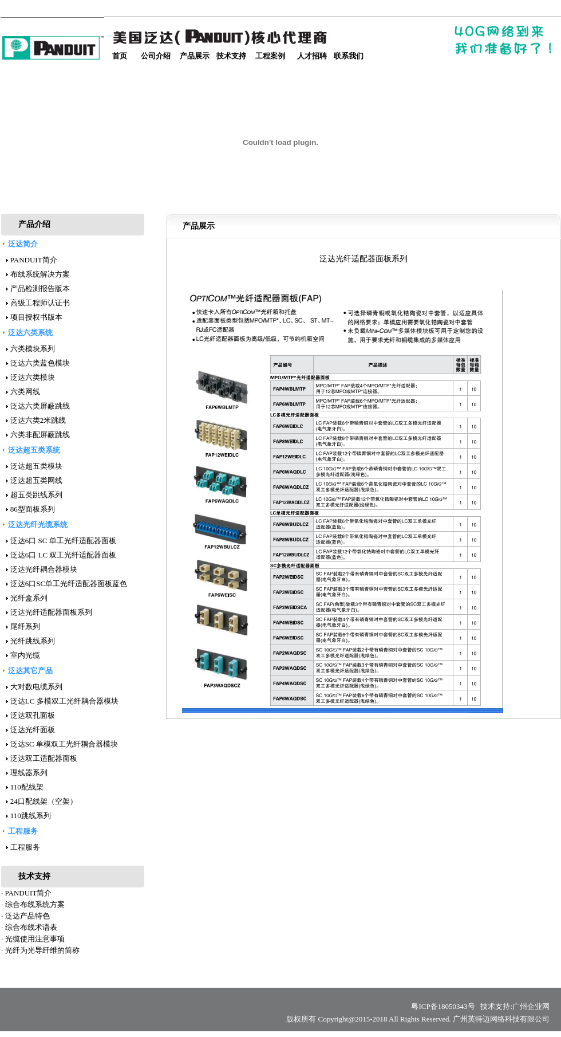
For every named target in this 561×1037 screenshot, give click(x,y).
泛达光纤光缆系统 (38, 524)
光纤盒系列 (29, 598)
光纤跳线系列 (32, 641)
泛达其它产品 (30, 670)
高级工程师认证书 (40, 302)
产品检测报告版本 (40, 288)
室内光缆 (25, 655)
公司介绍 (156, 56)
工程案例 (270, 56)
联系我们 (349, 56)
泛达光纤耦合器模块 (43, 569)
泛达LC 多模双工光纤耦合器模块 (64, 701)
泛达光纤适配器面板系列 (51, 612)
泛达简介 (23, 243)
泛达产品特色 (27, 916)
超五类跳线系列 (36, 494)
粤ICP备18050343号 (445, 1006)
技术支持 (231, 56)
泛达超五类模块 (36, 466)
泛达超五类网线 (36, 480)
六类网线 (25, 391)
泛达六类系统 (30, 332)
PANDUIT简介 (33, 260)
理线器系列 (29, 772)
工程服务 (23, 831)
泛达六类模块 (32, 377)
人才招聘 (312, 56)
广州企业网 (531, 1006)
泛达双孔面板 (32, 715)
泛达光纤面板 (32, 729)
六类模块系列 (32, 348)
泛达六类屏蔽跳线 (40, 406)
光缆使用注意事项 (35, 938)
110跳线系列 (30, 815)
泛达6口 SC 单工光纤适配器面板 (63, 540)
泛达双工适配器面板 (43, 758)
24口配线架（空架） (43, 801)
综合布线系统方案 (35, 904)
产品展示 (195, 56)
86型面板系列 (32, 509)
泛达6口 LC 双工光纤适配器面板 (63, 555)
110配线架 (27, 787)
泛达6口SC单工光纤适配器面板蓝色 (68, 583)
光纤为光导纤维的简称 (42, 950)
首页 (119, 56)
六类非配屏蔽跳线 (40, 434)
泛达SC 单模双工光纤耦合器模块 (64, 744)
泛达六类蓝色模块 (40, 363)
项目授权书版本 (36, 317)
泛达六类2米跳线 (38, 420)
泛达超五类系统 (34, 450)
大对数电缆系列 (36, 686)
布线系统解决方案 (40, 274)
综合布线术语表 (31, 927)
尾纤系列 (25, 626)
